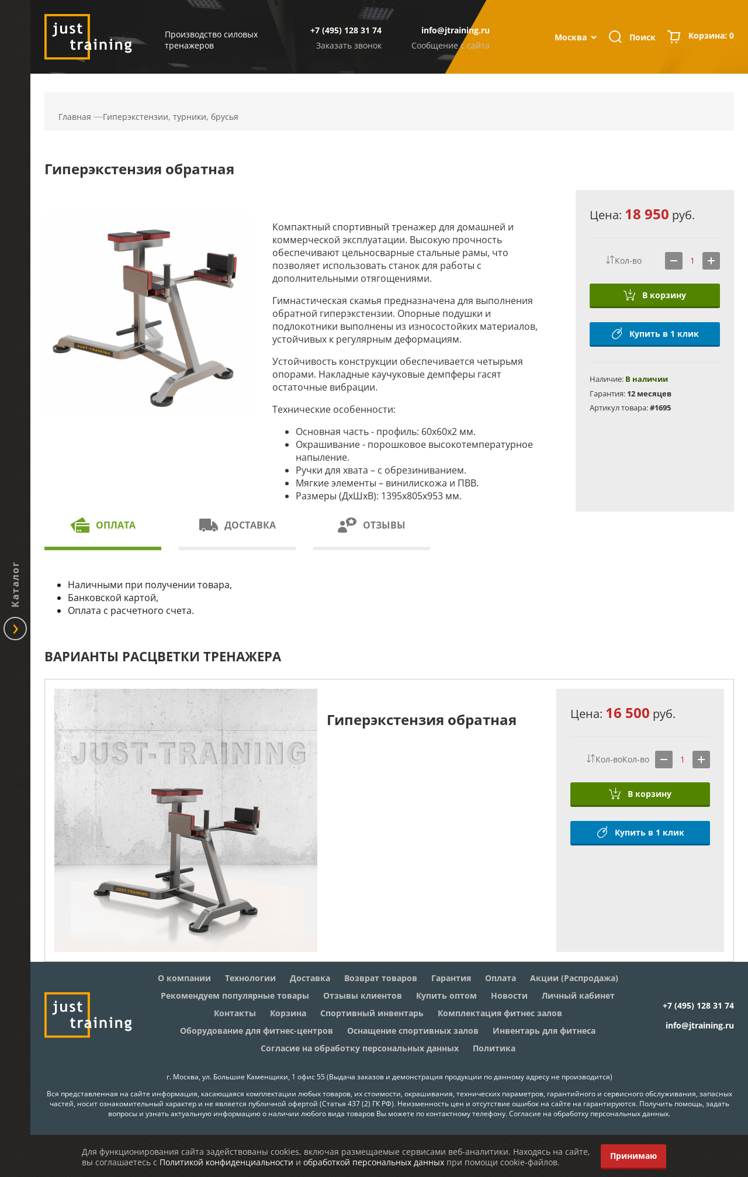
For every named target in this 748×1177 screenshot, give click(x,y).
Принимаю (633, 1155)
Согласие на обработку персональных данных (589, 1114)
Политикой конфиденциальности (226, 1162)
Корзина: (711, 37)
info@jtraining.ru (455, 30)
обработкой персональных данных (373, 1162)
